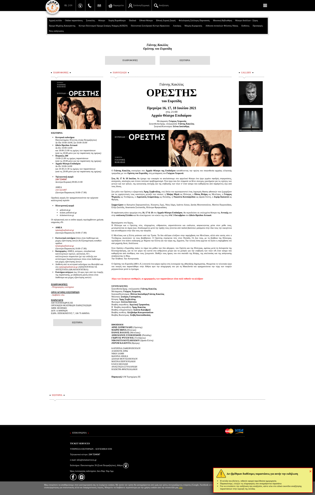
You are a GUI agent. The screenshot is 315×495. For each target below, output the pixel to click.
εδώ (180, 487)
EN (70, 5)
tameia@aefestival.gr (64, 230)
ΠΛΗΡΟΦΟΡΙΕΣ (130, 60)
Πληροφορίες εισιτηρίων (63, 287)
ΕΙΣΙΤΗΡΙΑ (185, 60)
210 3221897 (61, 190)
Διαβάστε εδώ (58, 295)
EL (66, 5)
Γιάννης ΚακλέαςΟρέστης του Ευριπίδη (157, 46)
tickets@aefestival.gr (64, 246)
